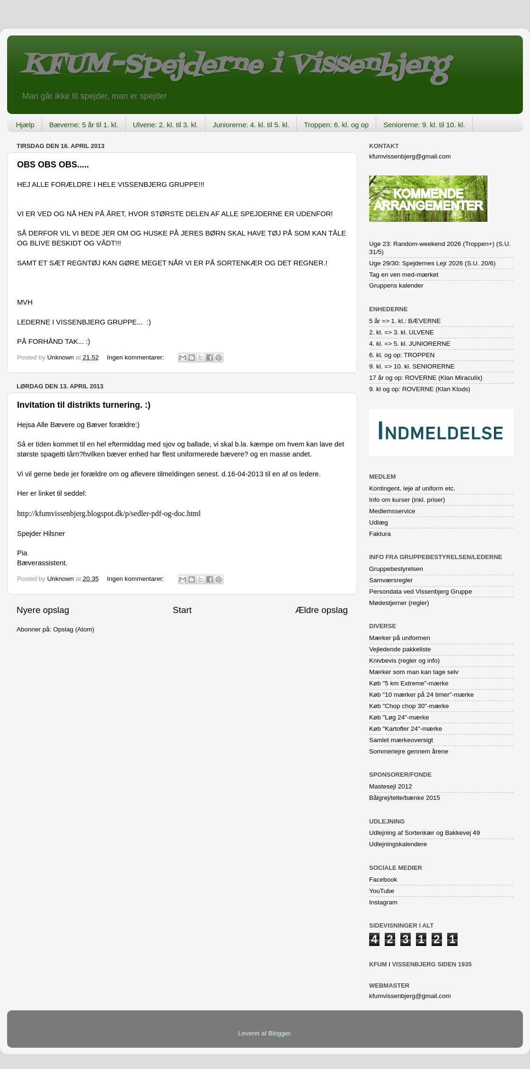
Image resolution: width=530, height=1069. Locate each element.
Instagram (383, 902)
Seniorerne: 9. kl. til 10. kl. (424, 125)
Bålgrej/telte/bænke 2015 (404, 797)
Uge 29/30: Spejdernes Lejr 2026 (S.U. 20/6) (432, 263)
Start (182, 610)
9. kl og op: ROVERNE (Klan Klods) (419, 389)
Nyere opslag (43, 610)
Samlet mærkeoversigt (401, 740)
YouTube (381, 890)
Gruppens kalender (396, 285)
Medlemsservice (392, 511)
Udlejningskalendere (398, 844)
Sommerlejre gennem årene (408, 751)
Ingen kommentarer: (136, 357)
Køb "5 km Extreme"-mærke (409, 683)
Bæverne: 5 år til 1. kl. (83, 125)
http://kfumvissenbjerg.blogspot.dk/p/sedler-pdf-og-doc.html (109, 513)
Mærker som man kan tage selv (414, 671)
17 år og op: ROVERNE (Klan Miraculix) (425, 377)
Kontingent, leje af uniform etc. (412, 488)
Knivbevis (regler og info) (404, 660)
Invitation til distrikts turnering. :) (83, 405)
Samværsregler (391, 580)
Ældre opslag (321, 610)
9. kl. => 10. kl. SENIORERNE (412, 366)
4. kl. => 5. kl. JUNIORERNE (409, 343)
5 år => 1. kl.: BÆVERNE (405, 320)
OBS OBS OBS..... (53, 164)
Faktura (380, 533)
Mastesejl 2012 (390, 786)
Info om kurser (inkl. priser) (407, 499)
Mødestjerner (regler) (399, 602)
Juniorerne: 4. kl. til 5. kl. (250, 125)
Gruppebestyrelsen (396, 568)
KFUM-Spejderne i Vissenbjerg (234, 65)
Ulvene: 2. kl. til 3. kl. (165, 125)
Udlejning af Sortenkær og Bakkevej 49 (424, 832)
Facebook (383, 879)
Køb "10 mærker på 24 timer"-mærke (421, 694)
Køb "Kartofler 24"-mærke (405, 728)
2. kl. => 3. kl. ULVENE (401, 332)
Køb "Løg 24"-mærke (399, 717)
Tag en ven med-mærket (403, 274)
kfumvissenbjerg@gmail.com (410, 156)
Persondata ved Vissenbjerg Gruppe (420, 591)
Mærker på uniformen (399, 637)
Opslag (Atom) (73, 629)
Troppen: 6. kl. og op (336, 125)
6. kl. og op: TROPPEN (402, 355)
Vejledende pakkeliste (400, 649)
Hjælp (25, 125)
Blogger (279, 1033)
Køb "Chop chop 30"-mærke (409, 706)
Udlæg (378, 522)
